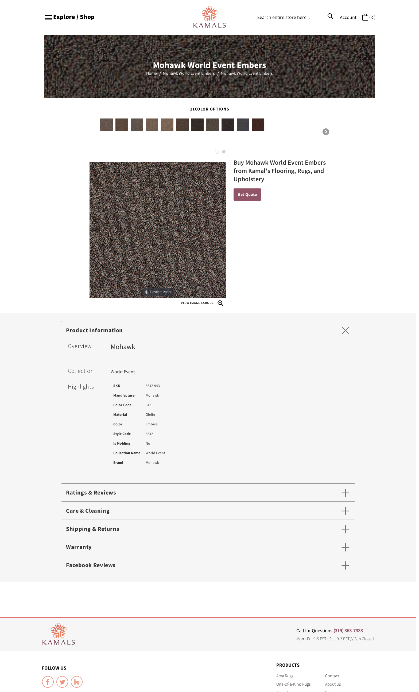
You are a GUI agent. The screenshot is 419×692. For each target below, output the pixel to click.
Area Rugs (284, 675)
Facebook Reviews (91, 565)
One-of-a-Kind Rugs (293, 684)
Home (152, 73)
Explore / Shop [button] (69, 17)
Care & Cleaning (88, 510)
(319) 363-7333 (348, 630)
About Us (333, 684)
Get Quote (247, 194)
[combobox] (295, 17)
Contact (332, 675)
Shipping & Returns (92, 528)
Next (325, 132)
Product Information (94, 330)
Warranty (79, 547)
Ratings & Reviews (91, 492)
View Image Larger (202, 303)
